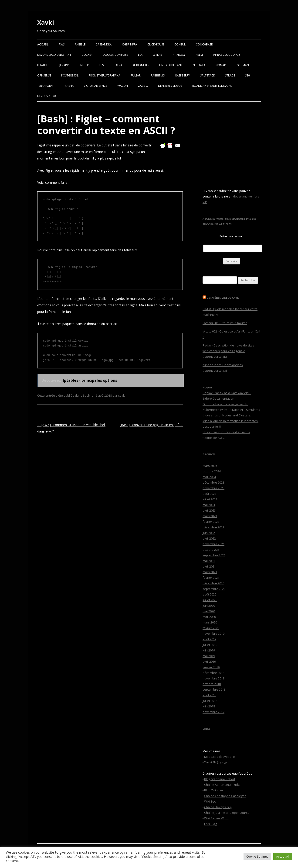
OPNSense (44, 75)
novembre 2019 (213, 633)
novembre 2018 (213, 678)
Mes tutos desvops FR (219, 757)
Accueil (42, 44)
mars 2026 (210, 466)
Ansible (80, 44)
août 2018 (209, 695)
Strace (230, 75)
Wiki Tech (210, 801)
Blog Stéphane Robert (219, 779)
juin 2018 (209, 706)
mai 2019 (209, 656)
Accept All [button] (282, 856)
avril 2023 (209, 510)
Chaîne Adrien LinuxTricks (222, 785)
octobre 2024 (212, 471)
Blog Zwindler (213, 790)
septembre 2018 (214, 689)
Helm (199, 55)
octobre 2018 (212, 684)
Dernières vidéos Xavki (223, 297)
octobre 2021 (212, 549)
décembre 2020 (213, 583)
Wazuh (122, 86)
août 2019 (209, 639)
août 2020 (209, 594)
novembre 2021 (213, 544)
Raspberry (182, 75)
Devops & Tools (48, 96)
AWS (61, 44)
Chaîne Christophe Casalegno (225, 796)
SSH (247, 75)
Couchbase (204, 44)
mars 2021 (210, 572)
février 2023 (211, 522)
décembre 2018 (213, 673)
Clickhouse (155, 44)
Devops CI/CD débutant (54, 55)
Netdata (199, 65)
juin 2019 (209, 650)
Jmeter (84, 65)
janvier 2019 (211, 667)
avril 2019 (209, 661)
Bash (86, 395)
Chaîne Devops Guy (218, 807)
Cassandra (104, 44)
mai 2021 (209, 561)
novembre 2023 (213, 488)
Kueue (207, 387)
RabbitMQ (158, 75)
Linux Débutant (171, 65)
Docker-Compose (115, 55)
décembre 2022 (213, 527)
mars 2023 (210, 516)
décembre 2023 (213, 482)
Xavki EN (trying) (215, 762)
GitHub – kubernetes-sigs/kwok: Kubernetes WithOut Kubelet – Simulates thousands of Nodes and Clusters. (231, 409)
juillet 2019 (210, 645)
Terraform (45, 86)
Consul (180, 44)
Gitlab (157, 55)
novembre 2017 (213, 712)
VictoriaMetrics (95, 86)
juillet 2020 (210, 600)
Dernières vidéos (170, 86)
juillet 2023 (210, 499)
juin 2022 (209, 533)
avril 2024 (209, 477)
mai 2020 (209, 611)
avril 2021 (209, 566)
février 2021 (211, 577)
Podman (243, 65)
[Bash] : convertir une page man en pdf (151, 425)
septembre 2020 (214, 589)
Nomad (221, 65)
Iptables (43, 65)
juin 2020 (209, 605)
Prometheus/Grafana (104, 75)
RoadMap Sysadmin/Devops (212, 86)
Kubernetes (140, 65)
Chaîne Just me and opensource (226, 813)
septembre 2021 (214, 555)
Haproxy (179, 55)
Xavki (45, 22)
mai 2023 (209, 505)
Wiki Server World (216, 818)
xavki (121, 395)
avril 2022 (209, 538)
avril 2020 (209, 617)
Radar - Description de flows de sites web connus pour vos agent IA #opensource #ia (228, 351)
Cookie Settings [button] (257, 856)
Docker (86, 55)
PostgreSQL (69, 75)
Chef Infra (129, 44)
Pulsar (136, 75)
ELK (140, 55)
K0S (101, 65)
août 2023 (209, 494)
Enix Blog (210, 824)
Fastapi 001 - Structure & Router (225, 323)
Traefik (68, 86)
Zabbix (143, 86)
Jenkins (64, 65)
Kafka (118, 65)
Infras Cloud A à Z (226, 55)
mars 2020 (210, 622)
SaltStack (207, 75)
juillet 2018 (210, 701)
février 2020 (211, 628)
